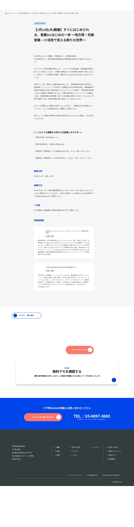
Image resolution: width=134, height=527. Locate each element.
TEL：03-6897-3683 (90, 457)
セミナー (13, 13)
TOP (9, 13)
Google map (16, 498)
